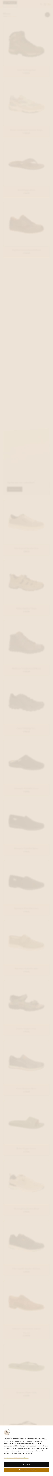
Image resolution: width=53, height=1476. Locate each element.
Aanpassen (26, 1464)
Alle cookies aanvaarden (26, 1470)
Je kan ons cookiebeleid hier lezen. (16, 1458)
